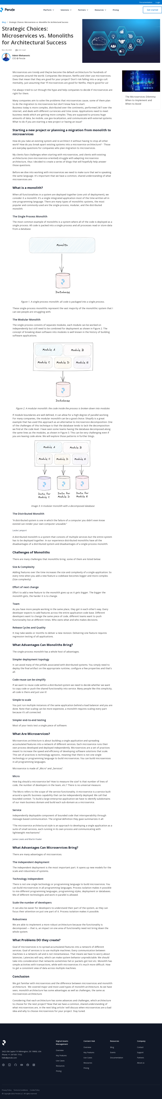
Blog (4, 22)
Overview (60, 1050)
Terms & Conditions (21, 1090)
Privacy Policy (7, 1090)
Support (140, 1052)
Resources (101, 10)
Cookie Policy (34, 1090)
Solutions (66, 10)
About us (140, 1063)
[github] (15, 1064)
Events (113, 1052)
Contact (140, 1047)
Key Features (61, 1055)
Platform (49, 10)
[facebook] (27, 1064)
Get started (152, 9)
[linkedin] (3, 1064)
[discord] (9, 1064)
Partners (83, 10)
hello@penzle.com (9, 1058)
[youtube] (21, 1064)
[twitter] (33, 1064)
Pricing (116, 10)
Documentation (116, 1057)
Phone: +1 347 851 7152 (12, 1054)
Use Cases (60, 1060)
